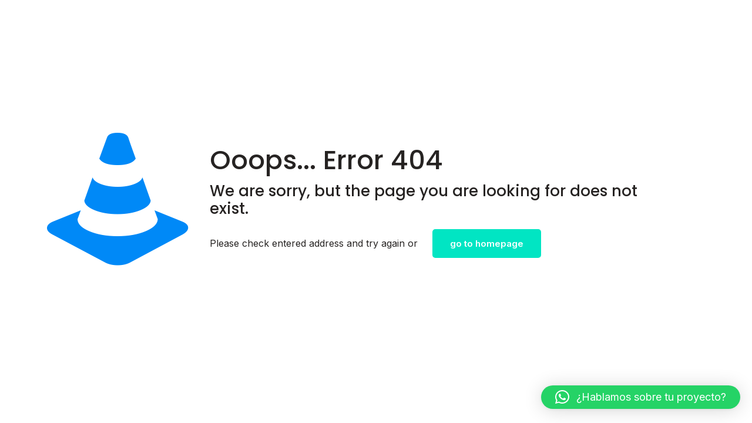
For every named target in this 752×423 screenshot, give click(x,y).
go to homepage (486, 243)
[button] (640, 397)
